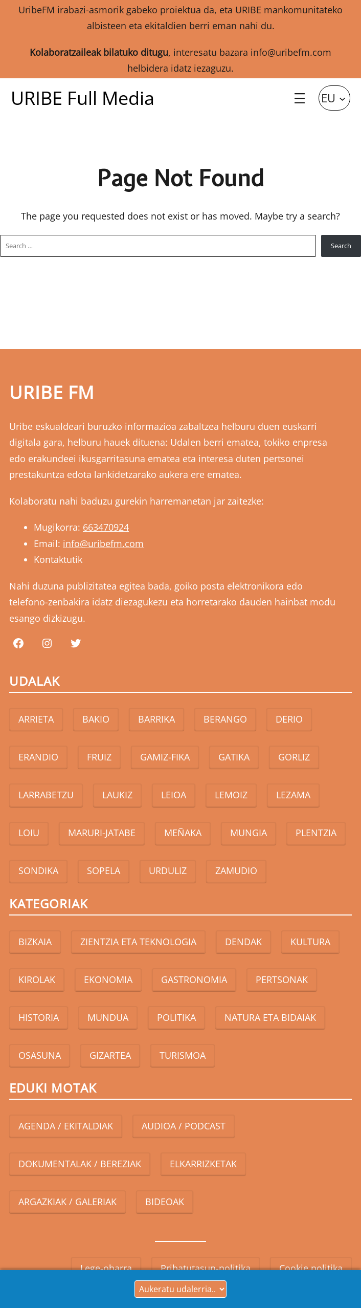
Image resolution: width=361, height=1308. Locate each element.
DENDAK (243, 941)
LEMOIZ (231, 795)
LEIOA (173, 795)
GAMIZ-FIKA (165, 757)
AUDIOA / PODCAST (183, 1126)
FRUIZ (99, 757)
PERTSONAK (282, 979)
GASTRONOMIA (194, 979)
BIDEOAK (164, 1201)
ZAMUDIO (236, 870)
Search (341, 245)
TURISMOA (183, 1055)
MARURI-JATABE (102, 832)
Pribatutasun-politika (206, 1268)
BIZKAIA (35, 941)
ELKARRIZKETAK (203, 1164)
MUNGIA (248, 832)
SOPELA (103, 870)
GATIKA (234, 757)
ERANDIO (38, 757)
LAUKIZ (117, 795)
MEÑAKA (182, 832)
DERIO (289, 719)
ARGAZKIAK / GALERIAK (67, 1201)
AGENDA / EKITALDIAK (65, 1126)
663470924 (106, 527)
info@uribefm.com (291, 52)
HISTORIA (38, 1017)
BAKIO (95, 719)
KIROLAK (36, 979)
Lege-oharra (106, 1268)
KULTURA (310, 941)
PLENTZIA (316, 832)
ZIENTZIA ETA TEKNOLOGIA (138, 941)
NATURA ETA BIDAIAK (270, 1017)
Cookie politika (311, 1268)
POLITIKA (176, 1017)
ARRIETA (36, 719)
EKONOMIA (108, 979)
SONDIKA (38, 870)
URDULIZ (168, 870)
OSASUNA (39, 1055)
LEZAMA (293, 795)
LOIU (28, 832)
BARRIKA (156, 719)
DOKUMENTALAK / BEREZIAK (79, 1164)
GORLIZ (294, 757)
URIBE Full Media (82, 98)
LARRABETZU (46, 795)
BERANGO (225, 719)
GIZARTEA (110, 1055)
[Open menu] (299, 98)
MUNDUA (107, 1017)
